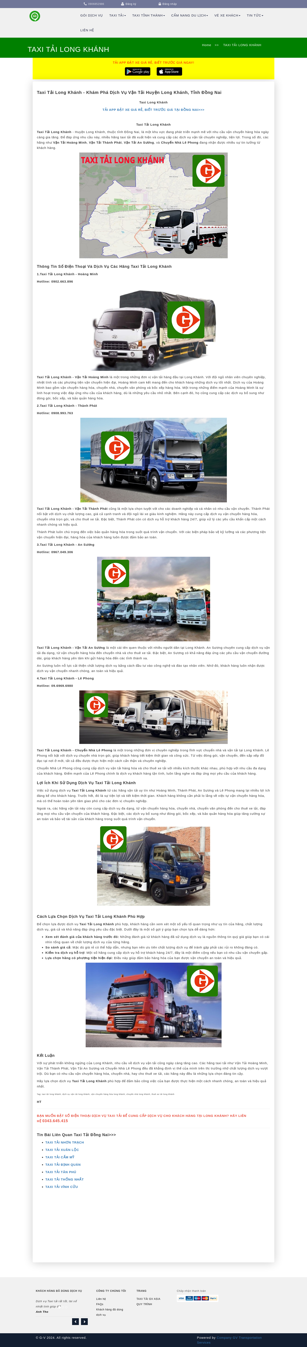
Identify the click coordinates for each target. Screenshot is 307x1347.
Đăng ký (131, 4)
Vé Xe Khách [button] (227, 15)
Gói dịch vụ (91, 15)
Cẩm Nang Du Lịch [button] (189, 15)
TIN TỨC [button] (255, 15)
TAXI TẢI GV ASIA (148, 1299)
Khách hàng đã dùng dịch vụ (109, 1312)
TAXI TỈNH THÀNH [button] (148, 15)
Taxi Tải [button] (117, 15)
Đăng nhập (170, 4)
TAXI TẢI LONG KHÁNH (241, 45)
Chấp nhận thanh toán (191, 1290)
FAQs (99, 1304)
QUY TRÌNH (144, 1304)
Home (206, 45)
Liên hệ (87, 30)
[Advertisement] (153, 1228)
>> (217, 45)
